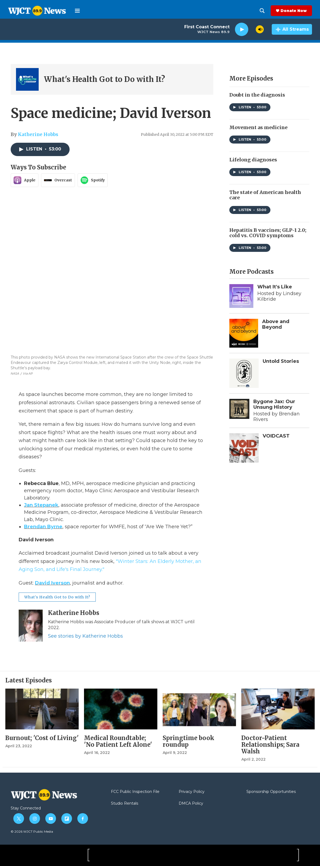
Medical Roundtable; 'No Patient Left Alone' (118, 741)
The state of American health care (265, 195)
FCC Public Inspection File (135, 792)
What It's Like (274, 287)
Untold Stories (281, 361)
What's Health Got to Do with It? (104, 79)
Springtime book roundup (188, 741)
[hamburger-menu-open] (77, 10)
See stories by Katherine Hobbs (85, 636)
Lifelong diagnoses (253, 160)
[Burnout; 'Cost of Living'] (42, 709)
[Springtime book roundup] (199, 709)
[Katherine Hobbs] (31, 626)
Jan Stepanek (41, 505)
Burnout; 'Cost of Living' (42, 738)
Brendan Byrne (43, 527)
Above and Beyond (275, 324)
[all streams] (292, 29)
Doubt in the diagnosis (257, 95)
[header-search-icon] (262, 10)
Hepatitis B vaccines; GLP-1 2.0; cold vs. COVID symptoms (267, 233)
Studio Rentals (124, 803)
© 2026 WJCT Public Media (32, 831)
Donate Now (294, 11)
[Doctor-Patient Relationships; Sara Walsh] (278, 709)
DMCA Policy (191, 803)
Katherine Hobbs (38, 134)
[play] (241, 29)
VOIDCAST (276, 436)
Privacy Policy (192, 792)
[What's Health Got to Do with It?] (27, 79)
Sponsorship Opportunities (271, 792)
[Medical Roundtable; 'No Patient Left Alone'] (120, 709)
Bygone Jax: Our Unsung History (274, 404)
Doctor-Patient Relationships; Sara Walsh (270, 744)
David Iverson (52, 583)
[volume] (260, 29)
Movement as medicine (258, 127)
